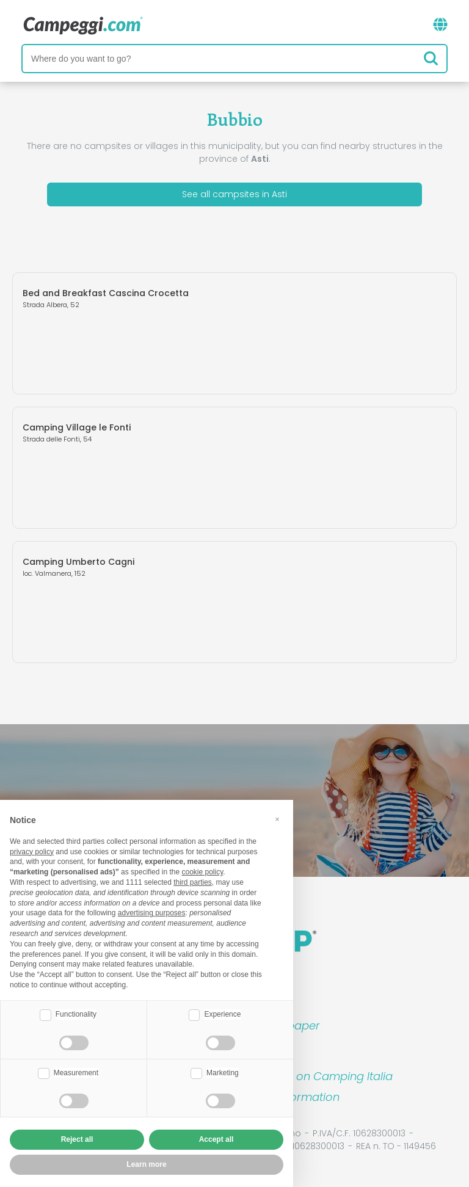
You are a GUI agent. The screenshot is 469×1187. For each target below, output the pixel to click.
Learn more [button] (146, 1164)
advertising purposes (152, 913)
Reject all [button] (77, 1139)
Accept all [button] (216, 1139)
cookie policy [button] (202, 872)
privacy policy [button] (32, 852)
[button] (277, 819)
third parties (192, 882)
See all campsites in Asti (234, 194)
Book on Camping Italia (329, 1076)
